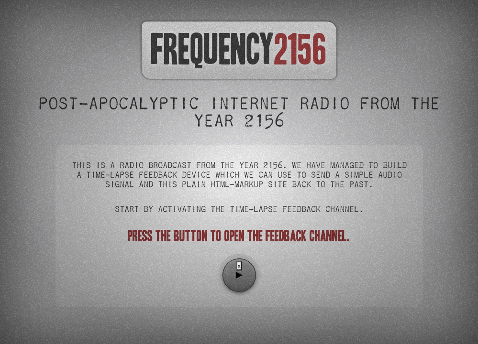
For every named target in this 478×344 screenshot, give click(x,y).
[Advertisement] (239, 306)
